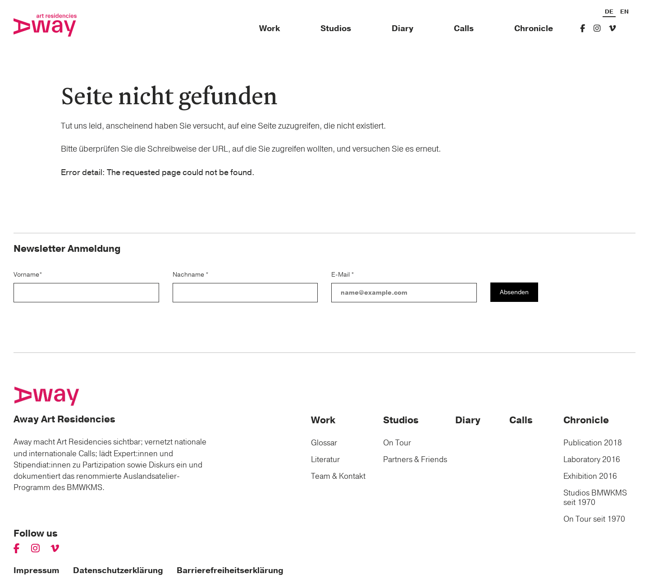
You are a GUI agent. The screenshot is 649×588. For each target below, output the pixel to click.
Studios (335, 28)
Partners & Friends (415, 459)
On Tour (397, 443)
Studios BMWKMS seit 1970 (595, 498)
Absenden (514, 292)
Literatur (325, 459)
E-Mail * (342, 274)
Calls (464, 28)
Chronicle (533, 28)
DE (609, 12)
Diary (402, 28)
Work (269, 28)
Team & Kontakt (338, 476)
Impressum (36, 570)
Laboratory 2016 (591, 459)
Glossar (324, 443)
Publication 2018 (592, 443)
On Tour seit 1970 (594, 519)
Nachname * (191, 274)
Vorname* (28, 274)
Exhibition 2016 (590, 476)
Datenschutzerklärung (118, 570)
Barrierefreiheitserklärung (230, 570)
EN (624, 12)
